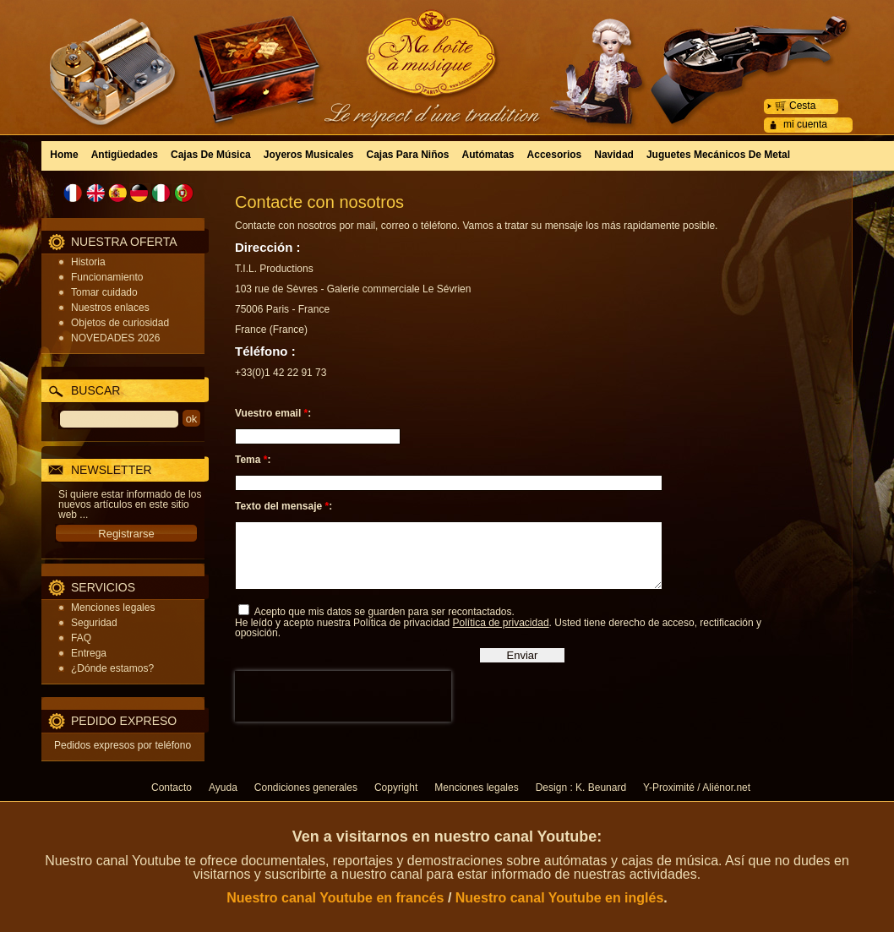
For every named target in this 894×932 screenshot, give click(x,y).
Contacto (171, 787)
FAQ (81, 638)
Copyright (395, 787)
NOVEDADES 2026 (115, 338)
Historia (88, 262)
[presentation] (343, 709)
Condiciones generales (305, 787)
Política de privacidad (500, 635)
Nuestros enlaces (110, 307)
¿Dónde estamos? (112, 668)
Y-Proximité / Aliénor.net (696, 787)
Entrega (88, 653)
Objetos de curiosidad (120, 323)
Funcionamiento (107, 277)
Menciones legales (113, 607)
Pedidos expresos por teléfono (122, 745)
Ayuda (223, 787)
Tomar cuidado (104, 292)
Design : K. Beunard (581, 787)
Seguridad (94, 623)
